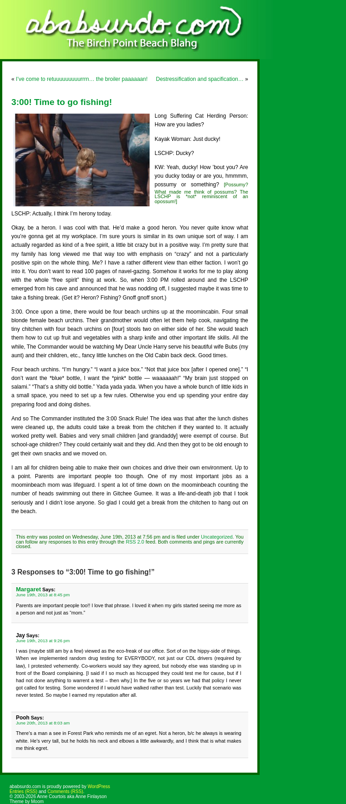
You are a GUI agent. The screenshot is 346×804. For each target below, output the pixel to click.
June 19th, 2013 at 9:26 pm (43, 640)
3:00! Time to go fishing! (61, 102)
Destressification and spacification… (200, 79)
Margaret (28, 589)
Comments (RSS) (65, 791)
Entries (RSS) (23, 791)
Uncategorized (217, 536)
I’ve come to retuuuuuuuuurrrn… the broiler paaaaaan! (82, 79)
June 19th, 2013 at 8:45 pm (43, 594)
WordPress (99, 786)
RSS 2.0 (135, 541)
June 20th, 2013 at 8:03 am (43, 722)
